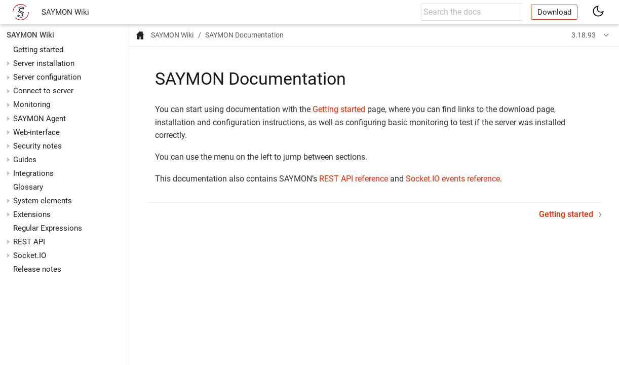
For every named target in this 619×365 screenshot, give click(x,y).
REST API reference (353, 179)
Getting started (38, 49)
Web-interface (36, 132)
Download (554, 12)
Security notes (37, 146)
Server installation (43, 63)
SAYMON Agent (39, 118)
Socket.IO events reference (453, 179)
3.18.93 (583, 35)
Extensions (32, 214)
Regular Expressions (47, 228)
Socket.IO (29, 255)
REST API (29, 241)
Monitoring (31, 104)
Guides (24, 159)
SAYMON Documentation (244, 35)
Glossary (28, 187)
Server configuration (47, 77)
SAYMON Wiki (65, 12)
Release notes (37, 269)
